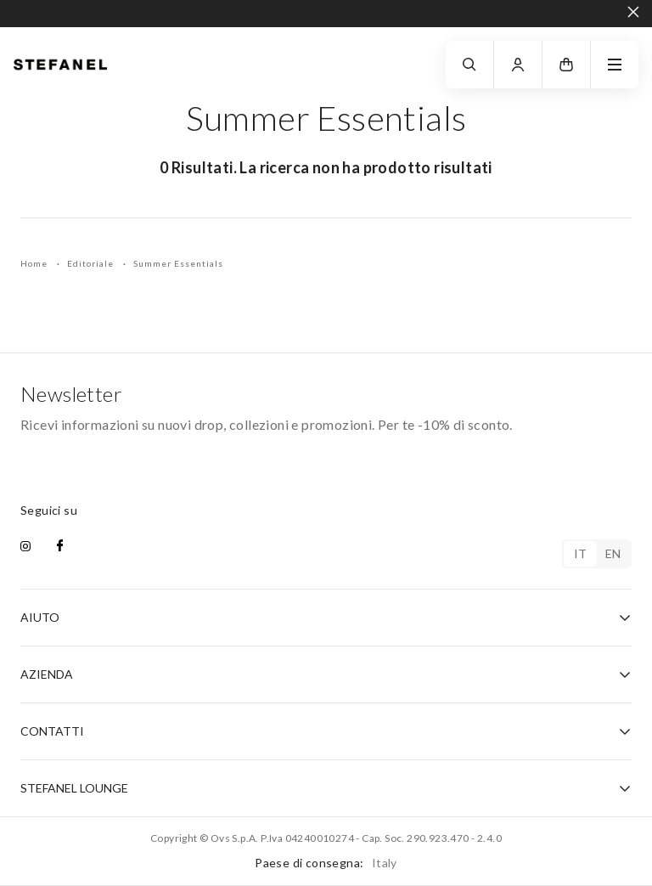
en (613, 553)
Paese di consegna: (326, 862)
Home (35, 263)
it (580, 553)
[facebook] (60, 547)
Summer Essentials (178, 263)
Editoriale (91, 263)
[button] (566, 64)
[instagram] (25, 547)
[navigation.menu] (614, 64)
